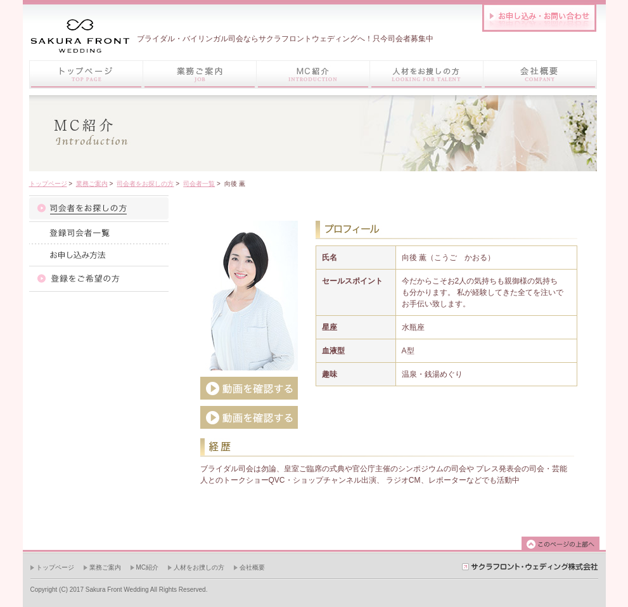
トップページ (86, 74)
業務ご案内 (92, 183)
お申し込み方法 (99, 255)
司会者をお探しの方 (145, 183)
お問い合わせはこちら (539, 17)
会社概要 (252, 567)
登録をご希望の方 (99, 279)
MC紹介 (147, 567)
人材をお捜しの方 (199, 567)
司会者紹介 (99, 208)
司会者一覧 (199, 183)
